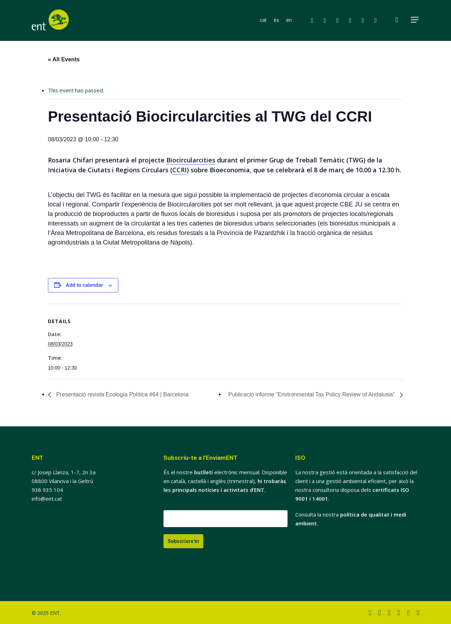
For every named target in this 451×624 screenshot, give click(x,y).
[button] (415, 20)
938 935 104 (47, 489)
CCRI (179, 170)
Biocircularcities (190, 160)
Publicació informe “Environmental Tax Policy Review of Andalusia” (312, 394)
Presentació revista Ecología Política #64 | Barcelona (122, 394)
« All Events (64, 59)
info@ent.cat (47, 498)
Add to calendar (84, 285)
